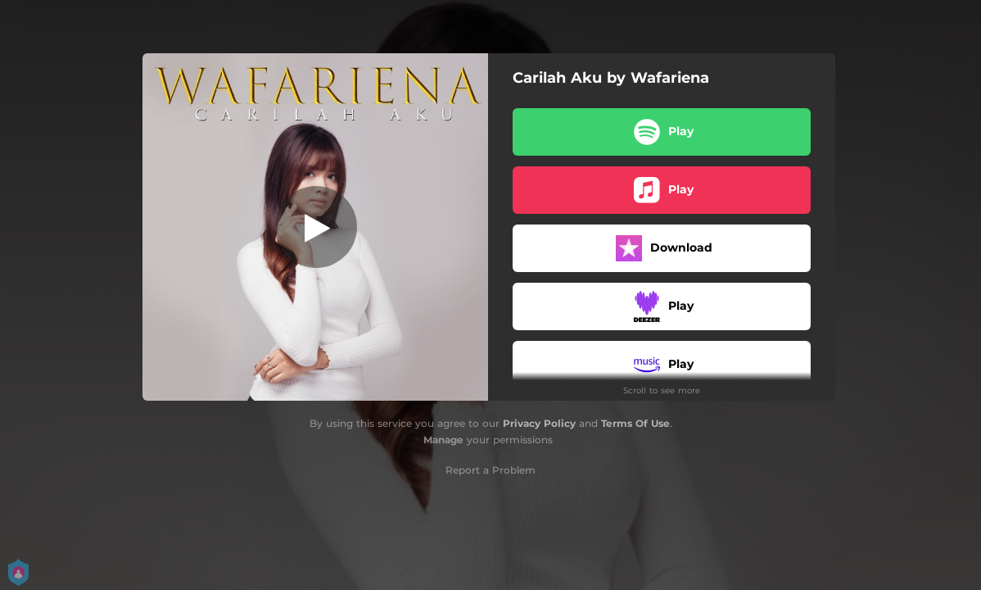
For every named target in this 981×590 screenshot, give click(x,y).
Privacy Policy (539, 423)
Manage (443, 439)
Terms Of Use (635, 423)
